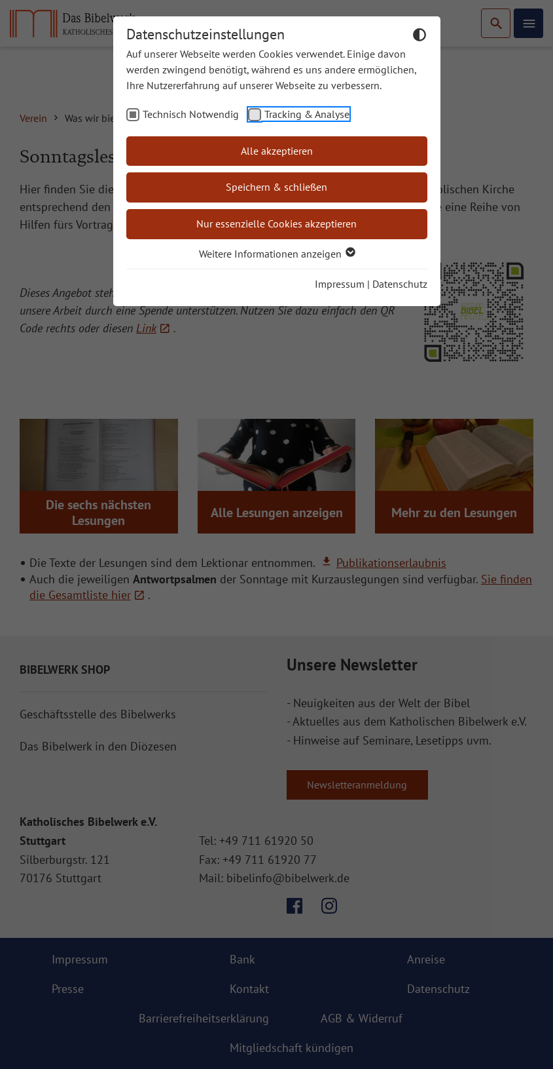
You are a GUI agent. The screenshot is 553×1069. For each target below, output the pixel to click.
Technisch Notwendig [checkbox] (191, 114)
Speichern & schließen (276, 186)
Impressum (340, 283)
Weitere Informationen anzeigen (276, 253)
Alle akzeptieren (277, 150)
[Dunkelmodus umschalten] (419, 36)
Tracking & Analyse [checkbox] (306, 114)
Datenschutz (399, 283)
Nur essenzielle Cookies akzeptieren (276, 223)
